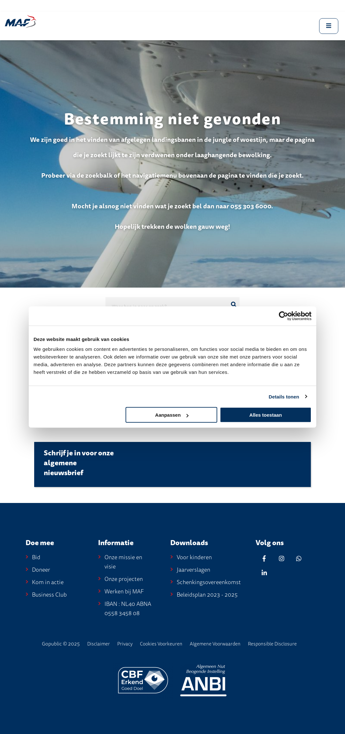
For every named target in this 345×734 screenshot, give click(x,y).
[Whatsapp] (298, 558)
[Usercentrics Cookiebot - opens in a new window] (283, 316)
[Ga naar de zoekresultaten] (233, 304)
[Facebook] (264, 558)
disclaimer (98, 643)
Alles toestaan (265, 415)
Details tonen (284, 396)
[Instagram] (281, 558)
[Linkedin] (264, 573)
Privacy (125, 643)
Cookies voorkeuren (161, 643)
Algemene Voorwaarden (215, 643)
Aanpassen (171, 415)
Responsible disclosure (272, 643)
